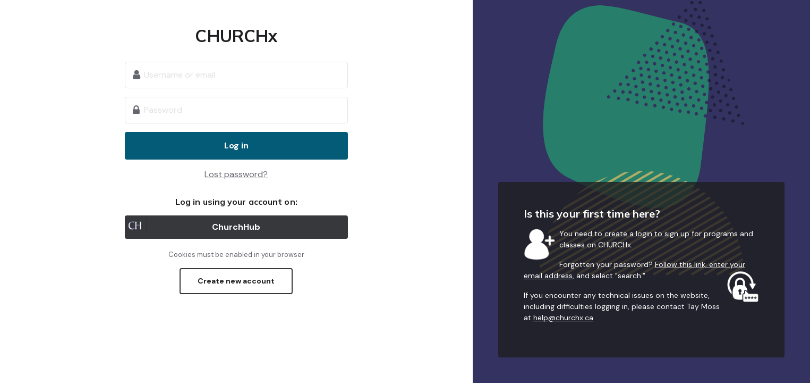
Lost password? (236, 174)
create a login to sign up (646, 233)
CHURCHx (236, 35)
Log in (236, 145)
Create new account (236, 281)
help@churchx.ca (563, 317)
